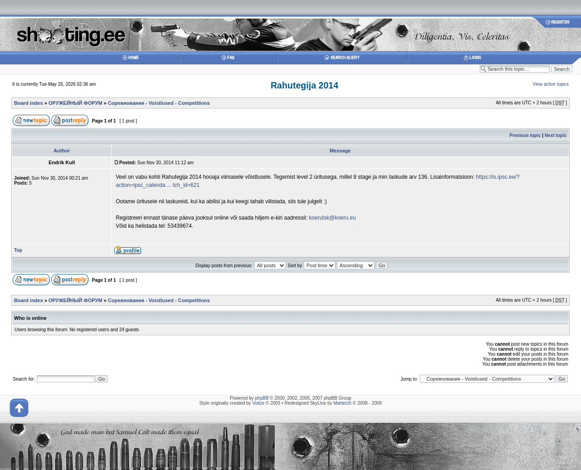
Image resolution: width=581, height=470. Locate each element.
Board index (28, 103)
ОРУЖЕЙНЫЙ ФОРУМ (76, 103)
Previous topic (525, 135)
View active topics (551, 84)
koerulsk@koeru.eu (332, 218)
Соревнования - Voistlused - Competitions (159, 103)
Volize (258, 403)
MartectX (343, 403)
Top (18, 250)
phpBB (262, 398)
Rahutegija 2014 (304, 85)
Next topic (555, 135)
